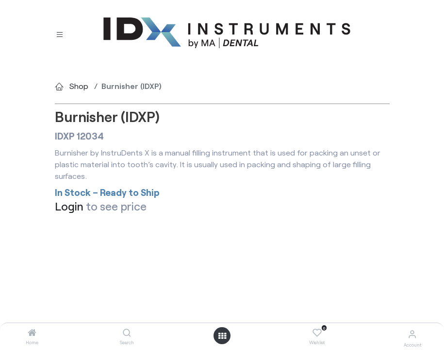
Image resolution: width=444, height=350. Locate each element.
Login (69, 206)
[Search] (127, 332)
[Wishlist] (317, 333)
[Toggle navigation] (60, 33)
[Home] (32, 332)
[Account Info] (412, 333)
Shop (78, 85)
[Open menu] (222, 336)
